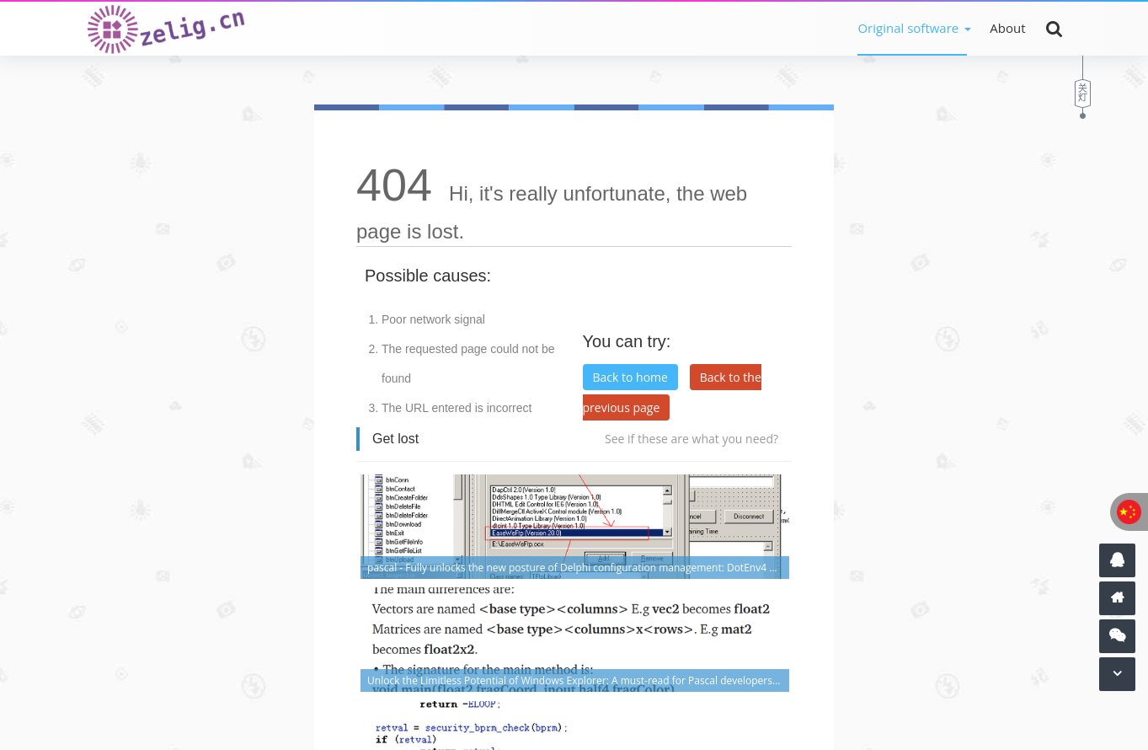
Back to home (630, 377)
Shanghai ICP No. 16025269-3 (423, 699)
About (1007, 27)
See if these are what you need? (691, 439)
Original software (907, 27)
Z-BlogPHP (511, 723)
